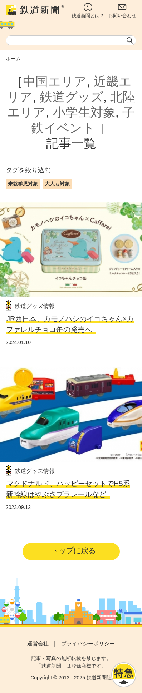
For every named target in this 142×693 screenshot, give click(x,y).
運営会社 (38, 643)
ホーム (13, 58)
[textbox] (71, 40)
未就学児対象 (23, 184)
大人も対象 (57, 184)
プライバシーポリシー (88, 643)
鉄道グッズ (71, 97)
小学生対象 (84, 112)
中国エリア (55, 81)
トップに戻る (73, 550)
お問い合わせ (122, 10)
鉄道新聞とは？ (88, 10)
